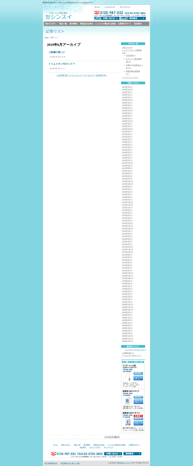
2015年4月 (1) (127, 176)
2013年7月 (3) (127, 207)
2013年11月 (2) (127, 205)
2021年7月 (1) (127, 134)
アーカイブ (89, 75)
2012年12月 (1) (127, 223)
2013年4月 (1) (127, 215)
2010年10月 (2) (127, 278)
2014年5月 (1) (127, 189)
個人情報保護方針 (50, 463)
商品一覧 (63, 23)
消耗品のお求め (86, 23)
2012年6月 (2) (127, 234)
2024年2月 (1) (127, 108)
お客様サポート (124, 23)
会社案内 (137, 23)
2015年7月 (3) (127, 171)
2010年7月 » (101, 75)
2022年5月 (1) (127, 126)
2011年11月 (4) (127, 249)
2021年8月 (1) (127, 131)
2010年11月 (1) (127, 276)
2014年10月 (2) (127, 184)
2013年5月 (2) (127, 213)
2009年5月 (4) (127, 323)
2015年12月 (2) (127, 163)
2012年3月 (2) (127, 241)
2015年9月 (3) (127, 166)
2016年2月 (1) (127, 158)
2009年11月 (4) (127, 307)
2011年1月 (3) (127, 270)
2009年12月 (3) (127, 304)
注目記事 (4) (130, 56)
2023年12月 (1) (127, 110)
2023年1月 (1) (127, 118)
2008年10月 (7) (127, 341)
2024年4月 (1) (127, 105)
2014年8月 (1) (127, 186)
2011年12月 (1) (127, 247)
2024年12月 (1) (127, 100)
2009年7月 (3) (127, 318)
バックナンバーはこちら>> (135, 350)
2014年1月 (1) (127, 200)
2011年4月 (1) (127, 262)
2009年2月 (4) (127, 331)
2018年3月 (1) (127, 145)
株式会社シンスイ (123, 463)
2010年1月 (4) (127, 302)
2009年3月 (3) (127, 328)
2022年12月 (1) (127, 121)
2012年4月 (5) (127, 239)
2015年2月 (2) (127, 179)
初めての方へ (50, 23)
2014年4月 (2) (127, 192)
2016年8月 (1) (127, 152)
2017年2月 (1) (127, 150)
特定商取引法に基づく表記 (70, 463)
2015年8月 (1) (127, 168)
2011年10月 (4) (127, 252)
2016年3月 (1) (127, 155)
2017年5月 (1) (127, 147)
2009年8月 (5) (127, 315)
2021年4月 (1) (127, 137)
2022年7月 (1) (127, 124)
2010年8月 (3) (127, 283)
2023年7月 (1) (127, 113)
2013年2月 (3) (127, 220)
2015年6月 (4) (127, 173)
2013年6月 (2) (127, 210)
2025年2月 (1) (127, 97)
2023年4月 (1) (127, 116)
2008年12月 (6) (127, 336)
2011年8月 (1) (127, 255)
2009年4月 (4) (127, 325)
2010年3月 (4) (127, 297)
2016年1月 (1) (127, 160)
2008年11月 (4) (127, 339)
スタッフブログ (95, 447)
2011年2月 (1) (127, 268)
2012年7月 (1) (127, 231)
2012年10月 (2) (127, 228)
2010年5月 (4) (127, 291)
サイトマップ (125, 7)
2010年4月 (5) (127, 294)
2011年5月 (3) (127, 260)
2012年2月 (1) (127, 244)
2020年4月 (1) (127, 139)
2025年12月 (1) (127, 89)
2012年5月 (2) (127, 236)
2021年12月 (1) (127, 129)
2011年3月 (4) (127, 265)
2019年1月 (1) (127, 142)
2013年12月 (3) (127, 202)
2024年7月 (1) (127, 103)
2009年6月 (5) (127, 320)
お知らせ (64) (127, 48)
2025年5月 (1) (127, 95)
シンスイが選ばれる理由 (105, 23)
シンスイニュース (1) (130, 78)
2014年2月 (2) (127, 197)
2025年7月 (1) (127, 92)
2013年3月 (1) (127, 218)
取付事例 (73, 23)
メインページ (75, 75)
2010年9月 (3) (127, 281)
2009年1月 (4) (127, 333)
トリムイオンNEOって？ (61, 64)
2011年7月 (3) (127, 257)
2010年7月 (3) (127, 286)
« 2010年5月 (62, 75)
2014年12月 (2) (127, 181)
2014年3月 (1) (127, 194)
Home (47, 38)
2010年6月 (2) (127, 289)
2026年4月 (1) (127, 87)
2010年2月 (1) (127, 299)
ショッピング (110, 7)
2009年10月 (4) (127, 310)
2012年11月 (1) (127, 226)
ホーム (97, 7)
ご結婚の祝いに (56, 52)
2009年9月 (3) (127, 312)
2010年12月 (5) (127, 273)
